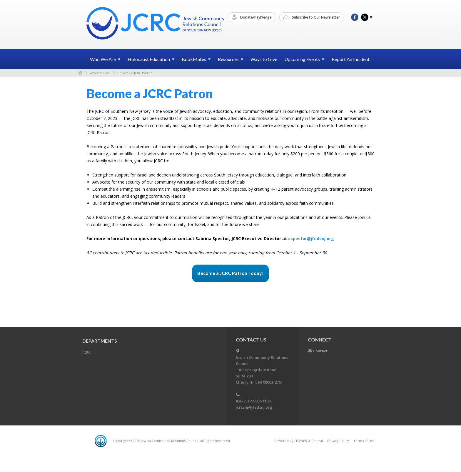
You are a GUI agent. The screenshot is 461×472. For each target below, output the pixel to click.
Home (80, 73)
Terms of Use (364, 440)
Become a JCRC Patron (135, 73)
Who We (105, 59)
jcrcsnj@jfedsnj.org (254, 407)
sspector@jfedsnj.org (311, 238)
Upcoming (304, 59)
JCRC (86, 352)
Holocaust (151, 59)
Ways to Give (263, 59)
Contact (320, 351)
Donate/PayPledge (252, 17)
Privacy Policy (338, 440)
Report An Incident (351, 59)
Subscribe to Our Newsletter (311, 17)
